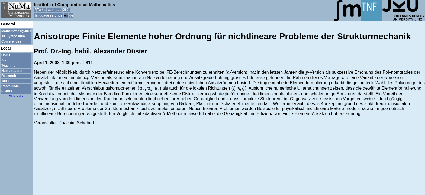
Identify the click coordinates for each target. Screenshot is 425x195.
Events (6, 91)
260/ (66, 10)
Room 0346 (10, 86)
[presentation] (228, 72)
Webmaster (16, 96)
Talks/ (41, 10)
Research (8, 76)
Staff (5, 60)
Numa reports (11, 71)
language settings (48, 15)
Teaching (8, 65)
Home (5, 55)
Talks (5, 81)
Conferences (11, 41)
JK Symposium (13, 36)
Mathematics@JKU (16, 31)
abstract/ (54, 10)
